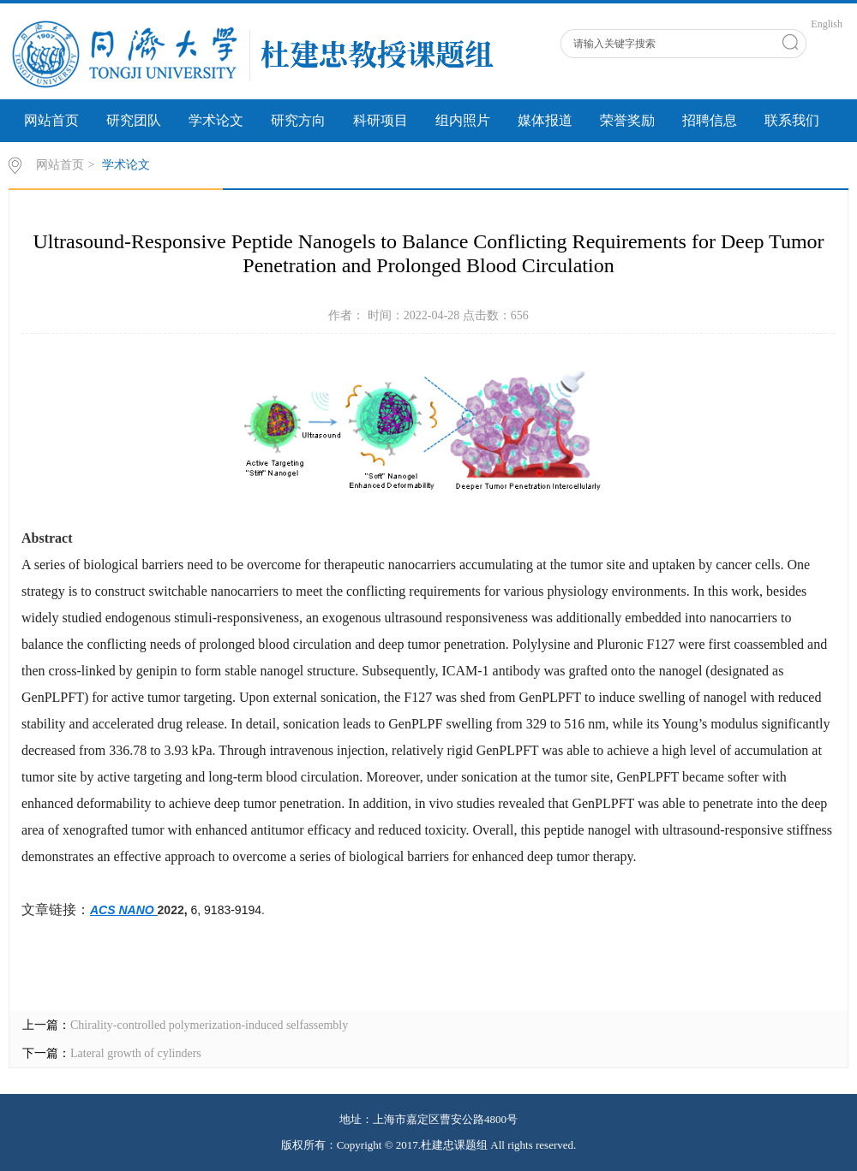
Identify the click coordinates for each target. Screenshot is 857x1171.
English (826, 24)
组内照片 (462, 120)
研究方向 (298, 120)
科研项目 (380, 120)
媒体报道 (545, 120)
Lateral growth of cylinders (135, 1053)
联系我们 (791, 120)
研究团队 (133, 120)
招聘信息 (709, 120)
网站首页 (51, 120)
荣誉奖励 (627, 120)
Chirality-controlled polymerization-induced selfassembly (209, 1025)
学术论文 (216, 120)
